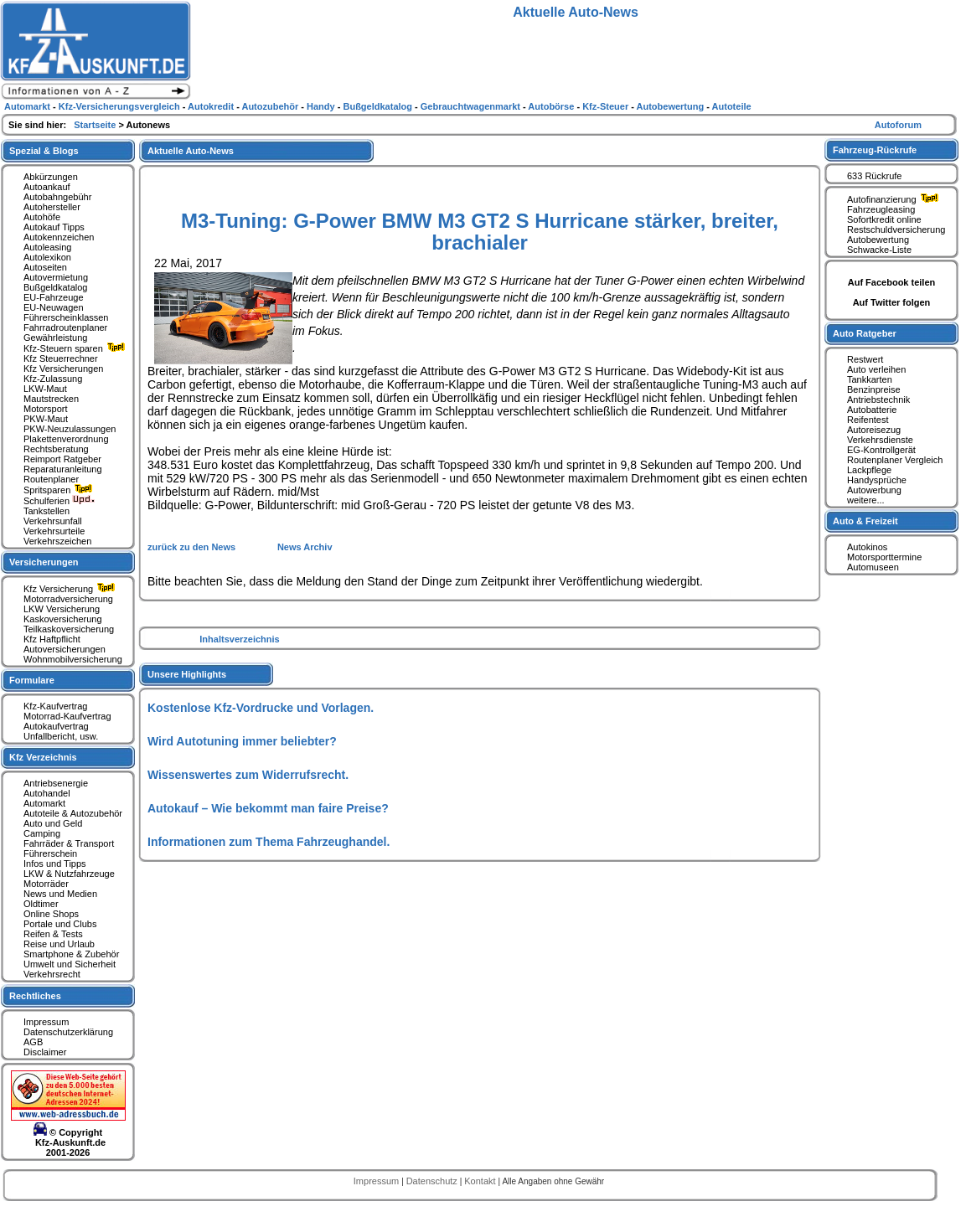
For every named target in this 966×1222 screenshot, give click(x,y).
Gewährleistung (55, 338)
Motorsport (45, 409)
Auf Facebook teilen (892, 282)
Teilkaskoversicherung (68, 629)
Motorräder (46, 884)
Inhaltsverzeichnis (239, 639)
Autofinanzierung (895, 199)
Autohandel (46, 793)
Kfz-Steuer (606, 106)
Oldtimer (41, 904)
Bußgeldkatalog (55, 287)
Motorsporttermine (884, 557)
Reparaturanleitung (62, 469)
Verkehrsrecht (51, 974)
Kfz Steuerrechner (60, 358)
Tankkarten (869, 379)
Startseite (96, 125)
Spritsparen (59, 490)
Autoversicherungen (64, 649)
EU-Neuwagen (53, 307)
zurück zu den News (192, 547)
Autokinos (867, 547)
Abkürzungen (50, 177)
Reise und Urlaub (59, 944)
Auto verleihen (876, 369)
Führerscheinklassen (66, 317)
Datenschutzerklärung (68, 1032)
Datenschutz (433, 1181)
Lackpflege (869, 470)
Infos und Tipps (54, 863)
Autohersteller (51, 207)
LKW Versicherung (61, 609)
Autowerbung (874, 490)
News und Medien (60, 894)
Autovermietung (55, 277)
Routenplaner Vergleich (895, 460)
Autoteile (732, 106)
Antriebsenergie (55, 783)
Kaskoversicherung (62, 619)
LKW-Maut (45, 389)
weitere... (866, 500)
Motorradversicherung (68, 599)
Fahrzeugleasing (881, 209)
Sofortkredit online (884, 219)
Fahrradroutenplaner (65, 327)
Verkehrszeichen (57, 541)
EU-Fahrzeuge (53, 297)
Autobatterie (871, 410)
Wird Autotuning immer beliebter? (242, 741)
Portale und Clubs (59, 924)
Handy (322, 106)
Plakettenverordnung (66, 439)
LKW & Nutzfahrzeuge (69, 874)
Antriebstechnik (878, 399)
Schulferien (59, 501)
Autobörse (552, 106)
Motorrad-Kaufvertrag (67, 716)
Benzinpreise (874, 389)
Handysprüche (877, 480)
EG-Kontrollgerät (881, 450)
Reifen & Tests (53, 934)
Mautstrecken (51, 399)
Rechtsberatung (56, 449)
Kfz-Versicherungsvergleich (121, 106)
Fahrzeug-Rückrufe (875, 150)
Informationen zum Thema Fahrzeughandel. (268, 841)
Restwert (865, 359)
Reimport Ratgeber (62, 459)
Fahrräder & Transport (68, 843)
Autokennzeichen (58, 237)
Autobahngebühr (57, 197)
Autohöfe (41, 217)
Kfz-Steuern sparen (76, 348)
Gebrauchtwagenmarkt (472, 106)
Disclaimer (44, 1052)
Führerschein (50, 853)
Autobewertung (878, 240)
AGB (33, 1042)
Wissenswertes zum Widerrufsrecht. (248, 774)
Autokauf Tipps (54, 227)
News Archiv (305, 547)
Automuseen (873, 567)
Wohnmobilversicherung (72, 659)
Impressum (46, 1022)
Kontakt (481, 1181)
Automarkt (44, 803)
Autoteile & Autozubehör (72, 813)
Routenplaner (51, 479)
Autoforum (898, 125)
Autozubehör (271, 106)
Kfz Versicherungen (63, 369)
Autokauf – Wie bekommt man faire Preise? (268, 808)
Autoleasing (47, 247)
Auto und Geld (52, 823)
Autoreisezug (874, 430)
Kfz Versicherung (71, 589)
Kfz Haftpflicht (51, 639)
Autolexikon (47, 257)
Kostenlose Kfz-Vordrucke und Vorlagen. (260, 707)
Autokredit (212, 106)
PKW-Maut (45, 419)
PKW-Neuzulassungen (69, 429)
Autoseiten (45, 267)
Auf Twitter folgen (892, 302)
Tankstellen (46, 511)
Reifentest (868, 420)
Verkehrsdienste (880, 440)
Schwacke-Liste (879, 250)
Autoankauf (46, 187)
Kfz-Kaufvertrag (55, 706)
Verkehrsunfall (52, 521)
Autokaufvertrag (56, 726)
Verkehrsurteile (54, 531)
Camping (41, 833)
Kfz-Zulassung (52, 379)
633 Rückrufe (874, 176)
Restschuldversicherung (896, 229)
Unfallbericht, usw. (60, 736)
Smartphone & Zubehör (71, 954)
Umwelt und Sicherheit (69, 964)
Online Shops (51, 914)
